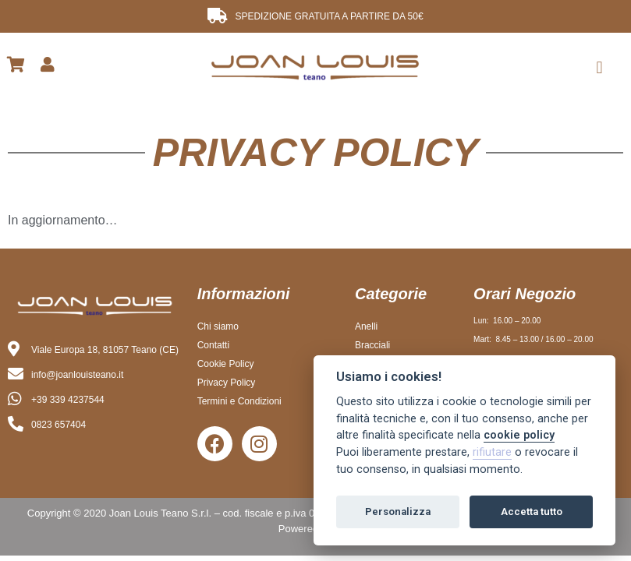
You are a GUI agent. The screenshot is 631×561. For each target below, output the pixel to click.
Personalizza (398, 511)
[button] (599, 67)
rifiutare (492, 452)
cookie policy (519, 435)
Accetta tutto (531, 511)
